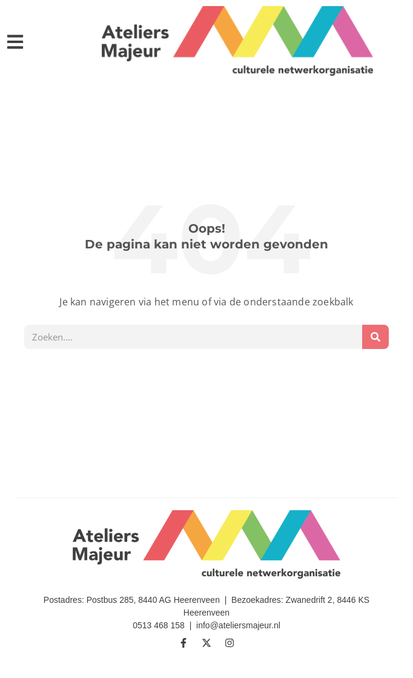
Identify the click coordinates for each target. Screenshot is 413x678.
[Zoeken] (375, 337)
